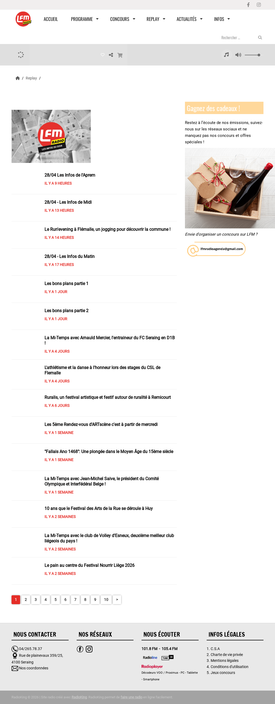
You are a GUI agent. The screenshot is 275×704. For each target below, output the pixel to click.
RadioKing (79, 697)
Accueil (51, 19)
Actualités (186, 19)
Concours (119, 19)
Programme (82, 19)
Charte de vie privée (227, 654)
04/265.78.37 (30, 649)
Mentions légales (225, 660)
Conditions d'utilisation (229, 667)
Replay (153, 19)
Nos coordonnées (33, 668)
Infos (219, 19)
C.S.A (215, 649)
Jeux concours (223, 672)
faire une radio (131, 697)
